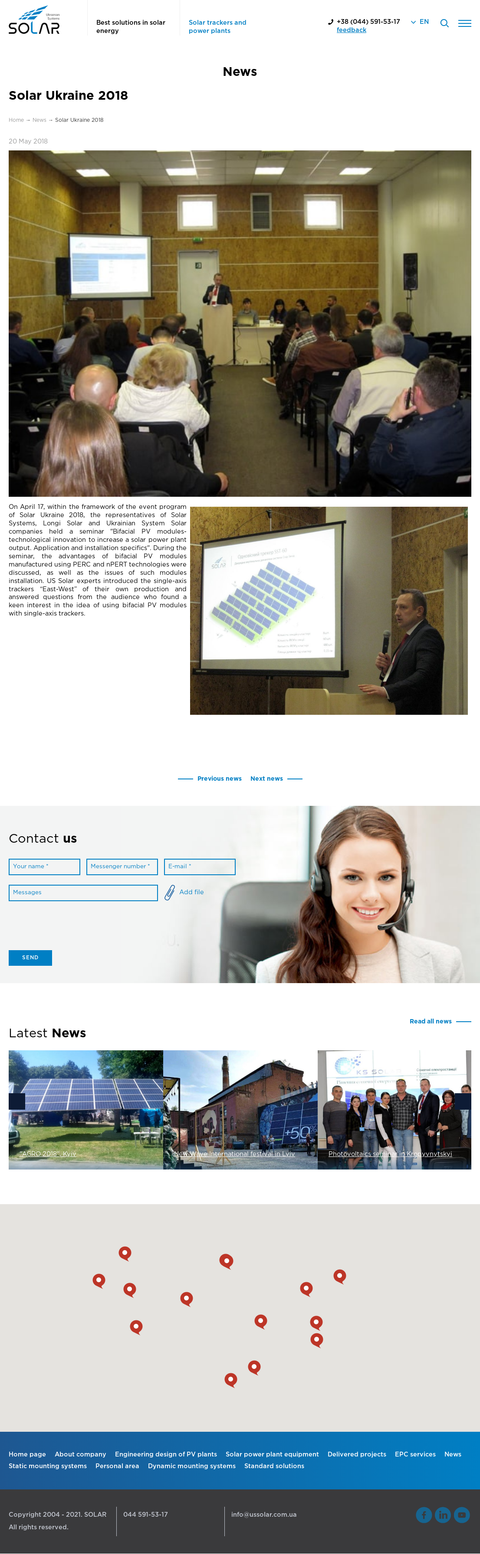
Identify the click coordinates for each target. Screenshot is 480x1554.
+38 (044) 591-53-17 (368, 22)
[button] (230, 1381)
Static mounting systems (48, 1466)
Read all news (430, 1022)
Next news (267, 779)
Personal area (117, 1466)
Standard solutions (274, 1466)
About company (80, 1454)
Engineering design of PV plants (166, 1454)
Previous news (219, 779)
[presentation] (75, 929)
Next (463, 1102)
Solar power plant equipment (272, 1454)
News (452, 1454)
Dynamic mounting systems (192, 1466)
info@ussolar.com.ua (264, 1515)
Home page (27, 1454)
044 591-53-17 (145, 1515)
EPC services (415, 1454)
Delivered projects (357, 1454)
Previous (17, 1102)
